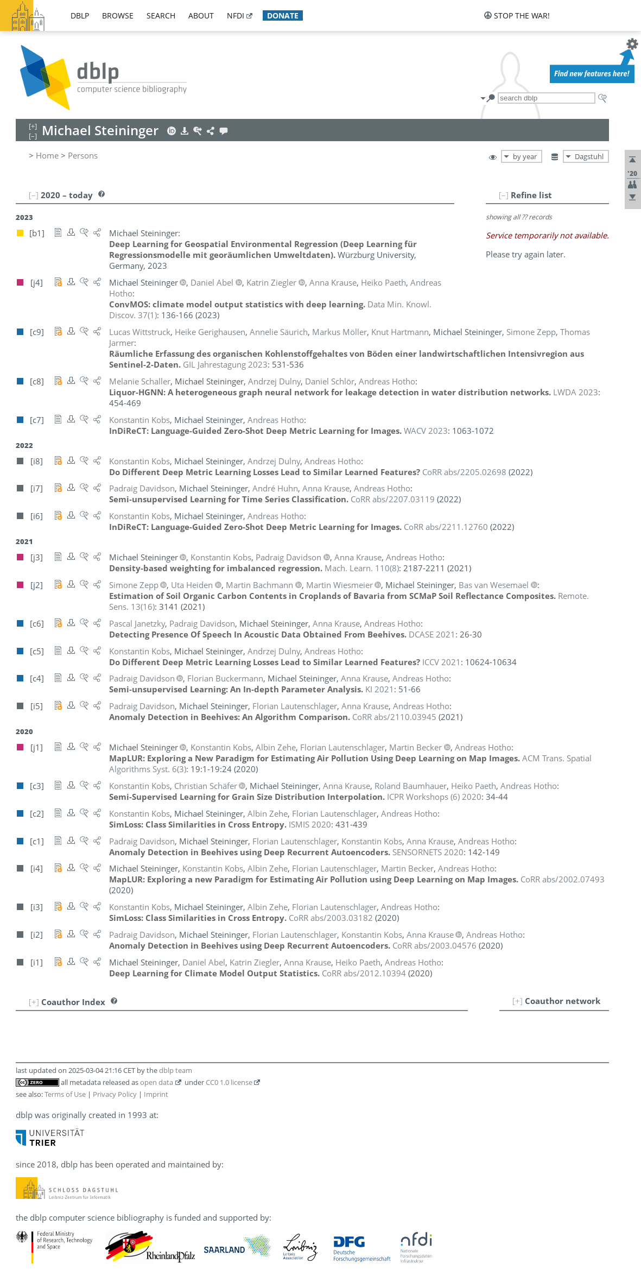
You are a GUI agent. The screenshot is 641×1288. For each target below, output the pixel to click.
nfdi (235, 15)
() (362, 568)
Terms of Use (65, 1094)
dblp (80, 15)
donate (283, 15)
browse (118, 15)
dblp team (175, 1070)
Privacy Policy (115, 1094)
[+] (517, 1000)
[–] (504, 195)
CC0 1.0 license (229, 1082)
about (201, 15)
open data (156, 1082)
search (161, 15)
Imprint (156, 1094)
